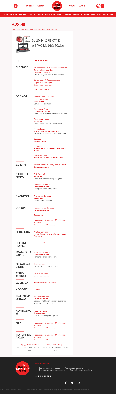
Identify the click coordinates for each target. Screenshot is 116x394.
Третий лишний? (39, 313)
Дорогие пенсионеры (41, 167)
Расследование (50, 14)
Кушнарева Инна (41, 296)
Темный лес (38, 121)
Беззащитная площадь (42, 111)
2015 (22, 29)
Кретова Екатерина (42, 184)
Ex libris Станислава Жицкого (45, 283)
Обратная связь (39, 264)
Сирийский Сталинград (42, 186)
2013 (31, 29)
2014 (26, 29)
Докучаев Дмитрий (58, 165)
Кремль (105, 14)
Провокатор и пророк (41, 210)
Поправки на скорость (42, 72)
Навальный (85, 14)
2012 (35, 29)
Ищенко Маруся (41, 311)
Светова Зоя (47, 70)
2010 (43, 29)
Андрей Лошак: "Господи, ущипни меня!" (49, 158)
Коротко (37, 289)
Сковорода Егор (41, 109)
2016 (18, 29)
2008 (52, 29)
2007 (56, 29)
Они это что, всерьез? (41, 90)
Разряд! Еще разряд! (41, 299)
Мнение (5, 14)
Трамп (92, 14)
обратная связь (42, 363)
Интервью (22, 14)
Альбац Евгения (41, 232)
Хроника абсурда (40, 141)
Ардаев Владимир (41, 165)
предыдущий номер (30, 345)
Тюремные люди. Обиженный (44, 225)
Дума (112, 14)
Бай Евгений (39, 174)
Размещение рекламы (74, 368)
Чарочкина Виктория (43, 82)
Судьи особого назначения (43, 85)
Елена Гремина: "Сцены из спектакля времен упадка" (50, 149)
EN (98, 6)
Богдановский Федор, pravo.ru (47, 80)
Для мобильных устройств (81, 370)
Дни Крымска (39, 102)
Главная (30, 6)
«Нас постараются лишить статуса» (46, 131)
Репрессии (31, 14)
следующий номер (54, 345)
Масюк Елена (39, 129)
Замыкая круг (39, 215)
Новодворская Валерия (44, 208)
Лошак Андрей (40, 155)
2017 (14, 29)
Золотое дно (38, 198)
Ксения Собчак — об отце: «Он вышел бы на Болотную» (50, 235)
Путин (99, 14)
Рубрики (41, 6)
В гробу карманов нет (41, 276)
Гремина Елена (40, 146)
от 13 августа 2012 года (42, 243)
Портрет (40, 14)
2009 (48, 29)
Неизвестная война (41, 60)
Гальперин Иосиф (42, 119)
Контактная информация (49, 368)
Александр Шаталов (42, 196)
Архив (82, 6)
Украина (68, 14)
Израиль (76, 14)
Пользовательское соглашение (52, 370)
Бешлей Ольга (40, 67)
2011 (39, 29)
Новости (72, 6)
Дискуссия (13, 14)
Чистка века (38, 176)
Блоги (59, 14)
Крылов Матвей (54, 67)
